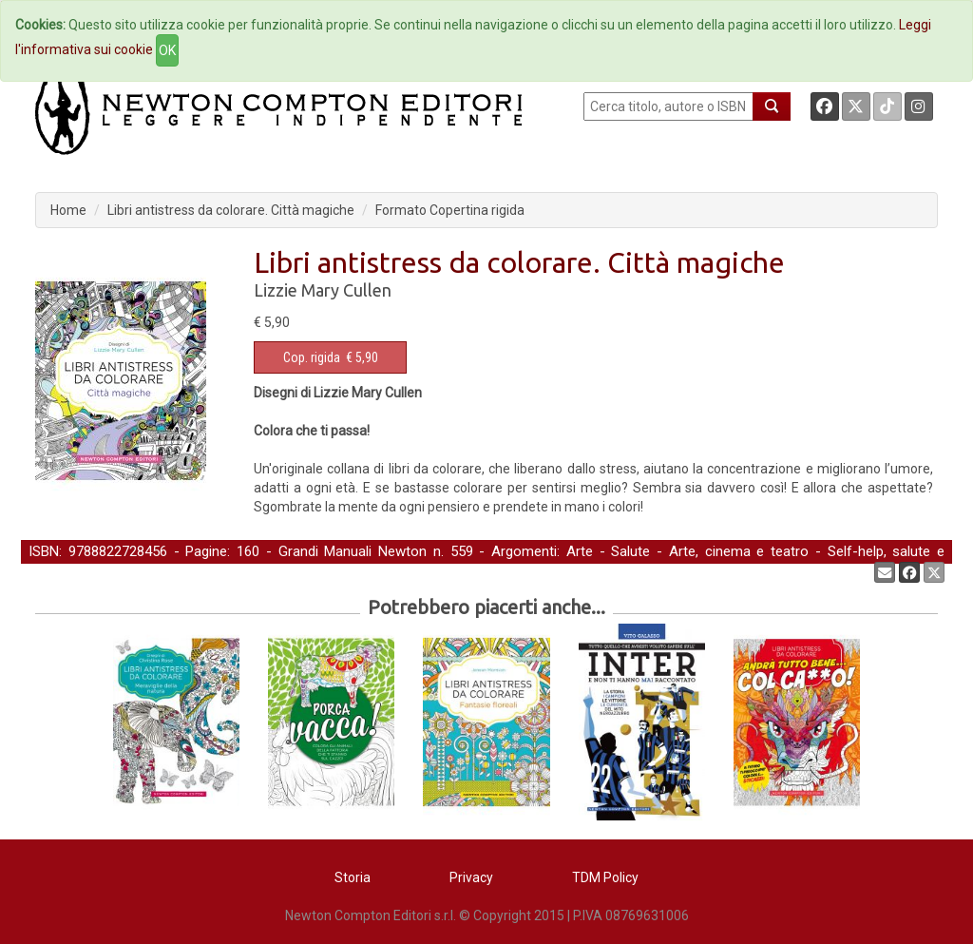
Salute (630, 551)
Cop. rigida (311, 357)
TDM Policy (605, 877)
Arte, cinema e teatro (739, 551)
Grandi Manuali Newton (353, 551)
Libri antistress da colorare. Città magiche (230, 210)
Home (68, 210)
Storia (352, 877)
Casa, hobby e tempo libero (192, 571)
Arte (579, 551)
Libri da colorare (342, 571)
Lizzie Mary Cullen (322, 289)
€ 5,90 (330, 357)
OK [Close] (167, 50)
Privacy (471, 877)
